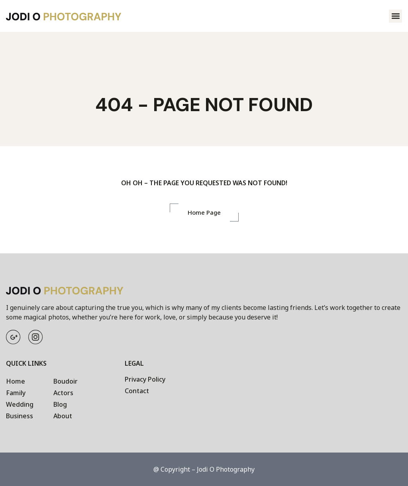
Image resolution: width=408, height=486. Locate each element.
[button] (395, 16)
